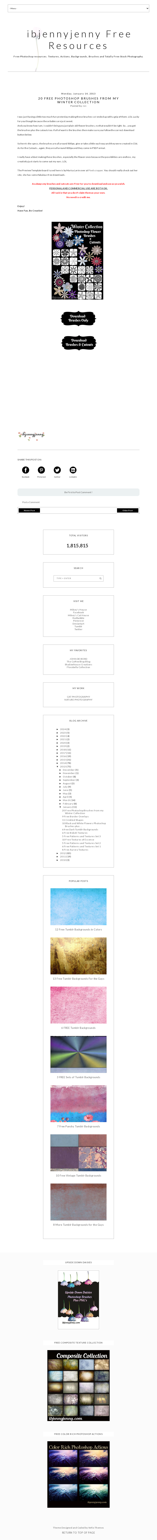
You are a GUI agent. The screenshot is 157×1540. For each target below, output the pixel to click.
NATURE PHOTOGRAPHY (78, 699)
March (67, 800)
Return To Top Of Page (78, 1532)
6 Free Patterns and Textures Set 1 (81, 846)
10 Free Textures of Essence (78, 839)
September (69, 779)
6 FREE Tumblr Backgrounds (78, 1027)
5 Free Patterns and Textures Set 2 (81, 843)
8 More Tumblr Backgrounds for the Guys (78, 1224)
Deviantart (78, 623)
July (65, 786)
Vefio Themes (96, 1527)
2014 (63, 763)
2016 (63, 756)
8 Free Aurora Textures (75, 849)
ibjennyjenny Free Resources (79, 39)
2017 (63, 752)
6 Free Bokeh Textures (75, 832)
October (68, 776)
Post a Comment (31, 502)
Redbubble (78, 618)
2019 (63, 746)
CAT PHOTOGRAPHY (78, 696)
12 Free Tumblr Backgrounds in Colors (78, 929)
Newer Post (29, 510)
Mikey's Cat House (78, 615)
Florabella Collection (78, 667)
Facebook (78, 612)
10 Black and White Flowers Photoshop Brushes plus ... (84, 824)
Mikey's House (78, 609)
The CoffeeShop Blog (78, 661)
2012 (63, 853)
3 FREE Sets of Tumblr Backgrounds (78, 1077)
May (65, 793)
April (66, 796)
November (69, 773)
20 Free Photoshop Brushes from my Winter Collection (83, 812)
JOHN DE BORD (78, 658)
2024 (63, 729)
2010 (63, 860)
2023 (63, 732)
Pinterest (78, 620)
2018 (63, 749)
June (66, 790)
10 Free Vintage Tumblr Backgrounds (78, 1175)
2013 (63, 766)
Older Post (127, 510)
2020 (63, 742)
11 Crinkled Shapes (73, 819)
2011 (63, 856)
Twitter (78, 629)
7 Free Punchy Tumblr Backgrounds (78, 1126)
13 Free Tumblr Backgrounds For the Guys (78, 978)
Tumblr (78, 626)
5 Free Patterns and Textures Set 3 (81, 836)
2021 (63, 739)
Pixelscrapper (95, 170)
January (67, 806)
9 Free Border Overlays (75, 816)
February (68, 803)
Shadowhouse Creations (78, 664)
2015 (63, 759)
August (67, 783)
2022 (63, 736)
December (69, 769)
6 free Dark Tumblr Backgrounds (80, 829)
